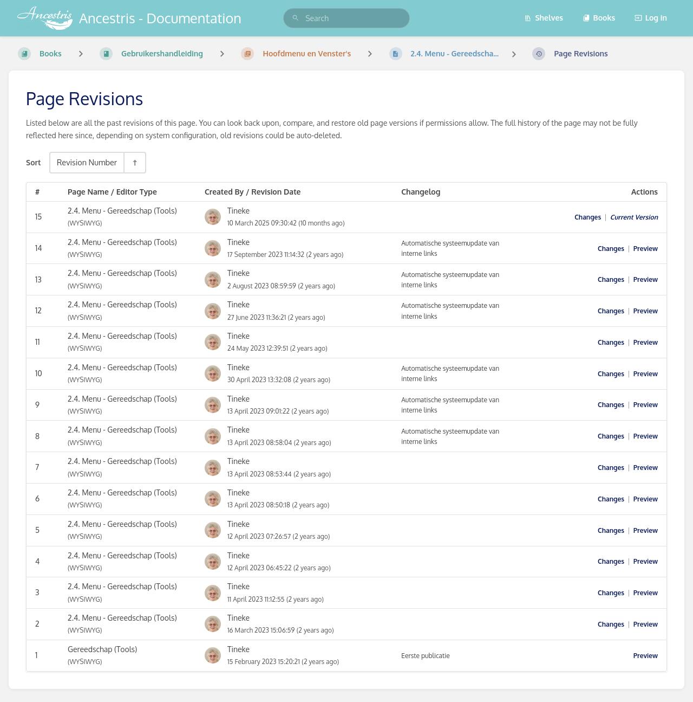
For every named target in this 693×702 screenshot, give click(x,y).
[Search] (295, 18)
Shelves (543, 17)
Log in (651, 17)
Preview (645, 248)
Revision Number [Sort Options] (87, 162)
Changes (587, 217)
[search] (346, 18)
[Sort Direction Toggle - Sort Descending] (134, 162)
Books (599, 17)
